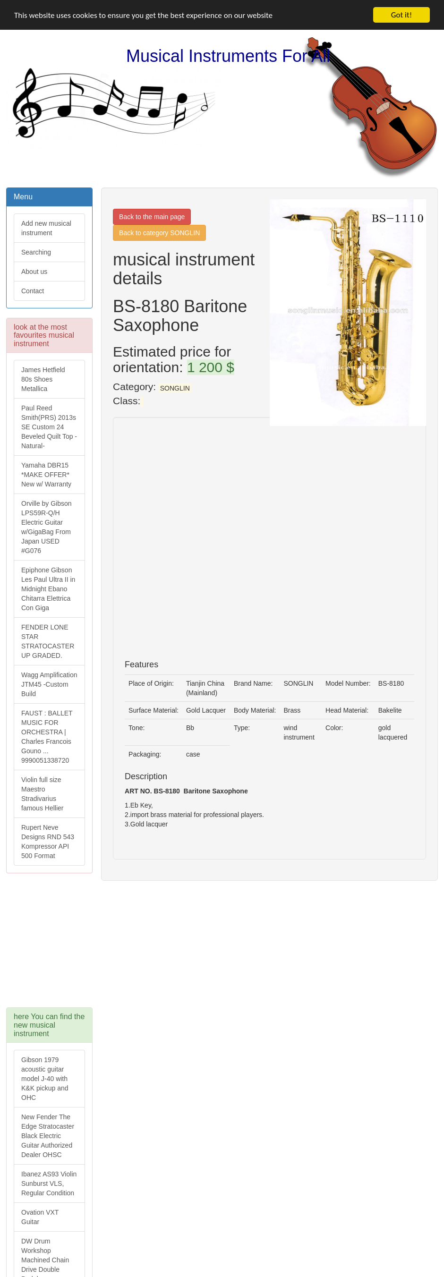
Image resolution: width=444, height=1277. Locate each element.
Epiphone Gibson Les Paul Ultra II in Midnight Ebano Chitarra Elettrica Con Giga (48, 589)
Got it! (401, 15)
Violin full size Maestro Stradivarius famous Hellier (42, 794)
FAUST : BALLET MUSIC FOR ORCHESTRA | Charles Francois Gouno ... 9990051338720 (47, 736)
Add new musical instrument (46, 228)
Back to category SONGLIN (159, 233)
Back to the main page (152, 217)
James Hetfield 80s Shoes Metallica (43, 379)
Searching (36, 252)
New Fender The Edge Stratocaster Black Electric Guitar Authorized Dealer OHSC (47, 1135)
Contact (32, 291)
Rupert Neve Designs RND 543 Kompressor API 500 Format (47, 842)
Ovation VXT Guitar (40, 1217)
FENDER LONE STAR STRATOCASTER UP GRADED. (47, 641)
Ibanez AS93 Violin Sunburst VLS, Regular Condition (49, 1183)
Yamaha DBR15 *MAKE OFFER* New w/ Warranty (46, 474)
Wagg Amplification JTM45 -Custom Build (49, 684)
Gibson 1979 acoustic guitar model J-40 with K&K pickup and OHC (44, 1078)
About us (34, 271)
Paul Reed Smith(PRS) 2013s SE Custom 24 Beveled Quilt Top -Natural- (49, 427)
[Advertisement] (71, 945)
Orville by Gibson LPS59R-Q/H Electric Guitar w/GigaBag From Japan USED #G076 (46, 527)
